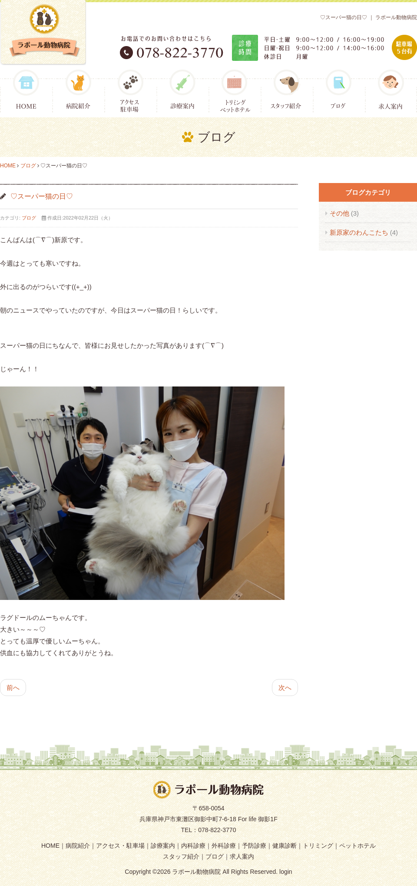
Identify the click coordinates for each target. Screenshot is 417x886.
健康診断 (284, 845)
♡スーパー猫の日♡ (41, 196)
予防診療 (254, 845)
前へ (13, 687)
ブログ (28, 166)
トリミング (318, 845)
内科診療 (193, 845)
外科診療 (224, 845)
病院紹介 (78, 845)
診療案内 (163, 845)
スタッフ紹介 (181, 856)
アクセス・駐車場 (120, 845)
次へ (284, 687)
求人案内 (242, 856)
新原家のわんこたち (360, 232)
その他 (340, 213)
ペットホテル (357, 845)
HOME (8, 166)
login (285, 871)
